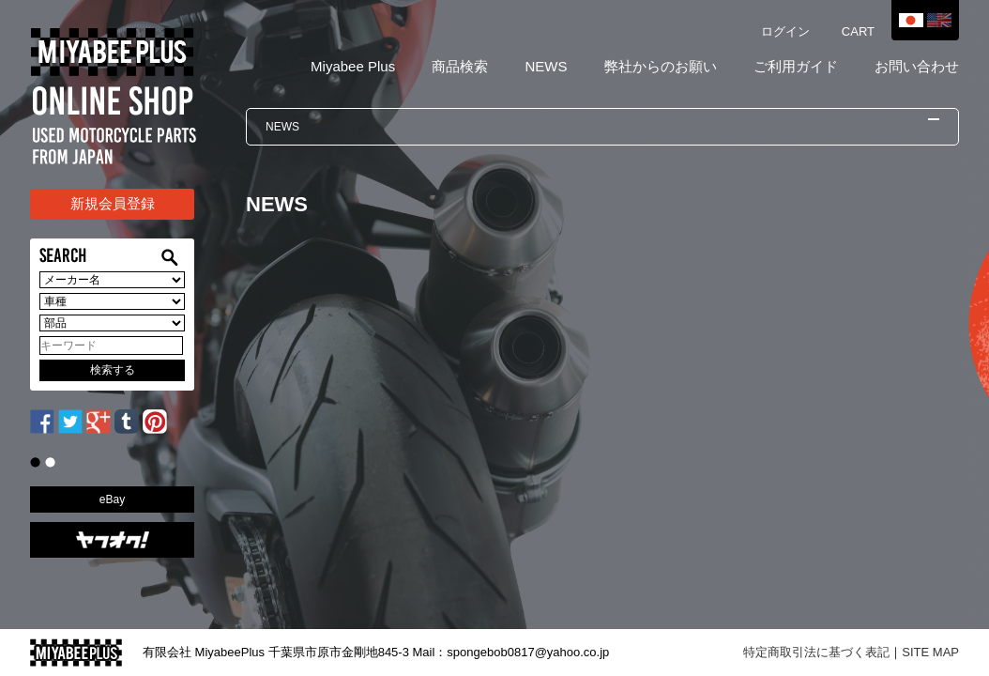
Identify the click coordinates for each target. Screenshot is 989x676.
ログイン (785, 31)
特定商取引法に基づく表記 (816, 652)
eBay (112, 499)
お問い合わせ (917, 66)
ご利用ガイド (795, 66)
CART (858, 31)
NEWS (546, 66)
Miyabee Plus (353, 66)
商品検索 (460, 66)
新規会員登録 (112, 203)
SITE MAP (930, 652)
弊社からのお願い (660, 66)
